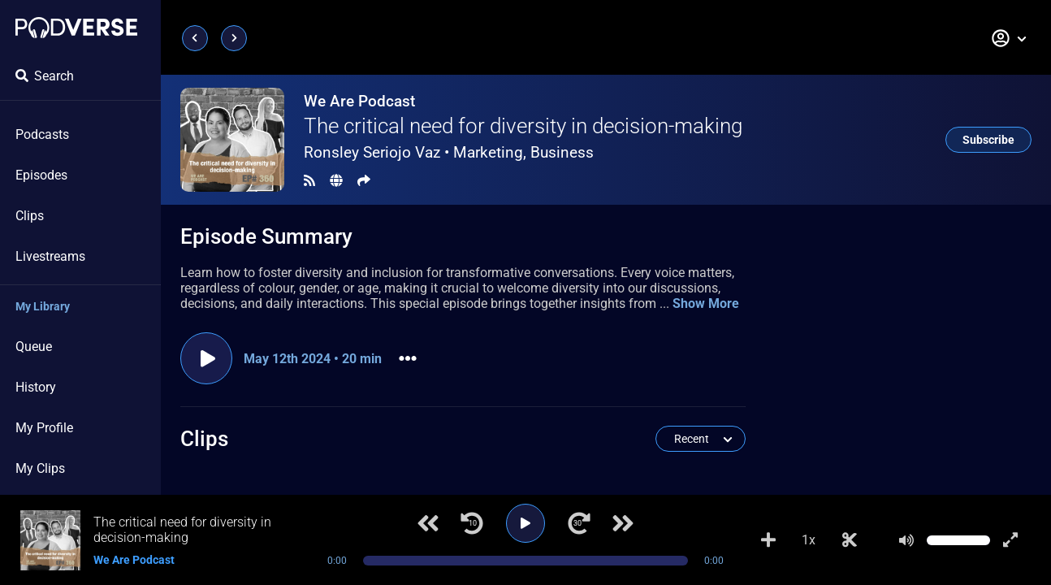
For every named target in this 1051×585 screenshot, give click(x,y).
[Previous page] (195, 38)
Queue (33, 346)
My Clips (40, 468)
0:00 (337, 560)
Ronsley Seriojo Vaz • (449, 152)
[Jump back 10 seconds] (471, 523)
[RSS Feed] (309, 180)
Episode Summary (266, 236)
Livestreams (50, 256)
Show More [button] (706, 303)
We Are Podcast (359, 101)
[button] (1010, 38)
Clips (29, 215)
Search (44, 76)
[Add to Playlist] (768, 540)
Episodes (41, 175)
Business (562, 152)
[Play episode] (206, 358)
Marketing (488, 152)
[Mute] (906, 540)
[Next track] (622, 523)
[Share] (363, 180)
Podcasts (42, 134)
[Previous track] (428, 523)
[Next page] (234, 38)
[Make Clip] (849, 540)
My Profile (44, 428)
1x (808, 540)
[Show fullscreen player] (1010, 540)
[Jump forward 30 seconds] (579, 523)
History (35, 387)
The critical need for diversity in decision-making (523, 126)
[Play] (525, 523)
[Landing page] (76, 27)
